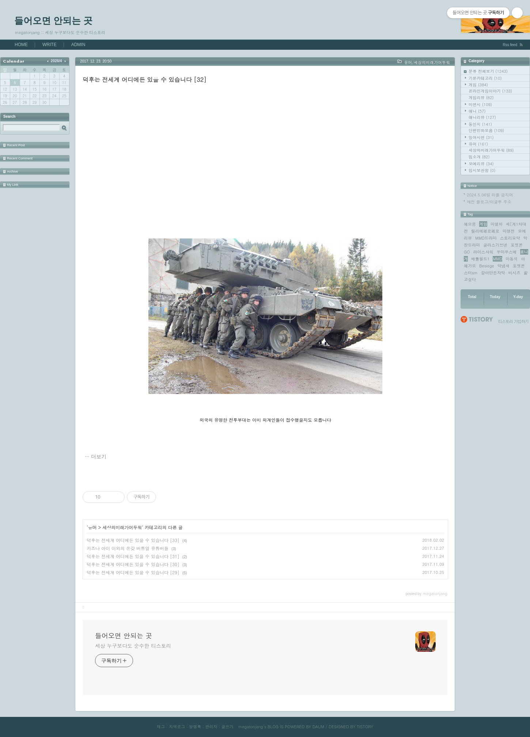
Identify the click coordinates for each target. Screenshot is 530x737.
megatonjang (250, 726)
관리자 (211, 726)
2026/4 (56, 61)
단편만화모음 (486, 130)
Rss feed (510, 45)
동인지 (480, 124)
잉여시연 (481, 137)
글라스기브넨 (495, 245)
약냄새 (503, 265)
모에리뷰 (481, 163)
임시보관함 (482, 170)
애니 (477, 111)
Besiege (486, 265)
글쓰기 (227, 726)
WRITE (49, 44)
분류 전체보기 (488, 71)
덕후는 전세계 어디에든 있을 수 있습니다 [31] (133, 556)
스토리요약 (510, 238)
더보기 (98, 456)
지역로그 (177, 726)
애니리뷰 (482, 117)
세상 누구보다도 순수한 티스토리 (133, 645)
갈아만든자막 (493, 272)
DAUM (318, 726)
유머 (478, 144)
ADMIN (78, 44)
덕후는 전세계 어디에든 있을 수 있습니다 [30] (133, 564)
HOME (21, 44)
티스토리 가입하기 (513, 321)
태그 (161, 726)
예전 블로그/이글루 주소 (489, 201)
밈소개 (479, 156)
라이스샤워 (483, 252)
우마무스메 (507, 252)
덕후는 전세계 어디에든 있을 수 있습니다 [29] (133, 572)
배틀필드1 (480, 259)
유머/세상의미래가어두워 (427, 62)
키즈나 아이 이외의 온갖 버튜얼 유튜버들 (128, 548)
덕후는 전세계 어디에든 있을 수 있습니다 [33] (133, 540)
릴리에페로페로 (485, 231)
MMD (497, 259)
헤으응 (470, 224)
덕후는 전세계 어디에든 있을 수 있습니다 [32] (145, 79)
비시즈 (514, 272)
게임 (478, 84)
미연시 (480, 104)
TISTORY (365, 726)
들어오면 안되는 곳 (53, 20)
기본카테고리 (485, 78)
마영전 (509, 231)
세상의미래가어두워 (491, 150)
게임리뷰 (481, 97)
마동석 (512, 259)
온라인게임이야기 (490, 91)
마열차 (497, 224)
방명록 (195, 726)
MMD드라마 (486, 238)
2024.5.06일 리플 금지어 (490, 195)
